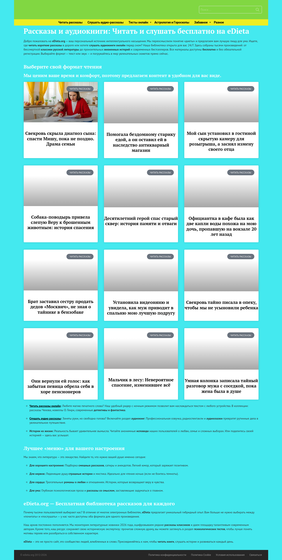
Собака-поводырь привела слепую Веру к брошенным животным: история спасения (60, 222)
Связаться (256, 555)
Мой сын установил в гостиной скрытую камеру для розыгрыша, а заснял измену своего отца (221, 141)
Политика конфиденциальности (167, 555)
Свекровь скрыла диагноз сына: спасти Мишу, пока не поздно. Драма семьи (60, 138)
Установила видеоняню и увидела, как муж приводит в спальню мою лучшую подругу (141, 307)
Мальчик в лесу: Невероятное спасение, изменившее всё (141, 382)
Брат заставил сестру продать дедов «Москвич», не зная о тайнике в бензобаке (60, 306)
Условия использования (230, 555)
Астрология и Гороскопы (171, 22)
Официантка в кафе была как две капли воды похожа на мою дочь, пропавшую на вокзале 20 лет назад (221, 226)
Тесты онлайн (138, 22)
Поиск (257, 10)
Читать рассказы (70, 22)
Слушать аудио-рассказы (105, 22)
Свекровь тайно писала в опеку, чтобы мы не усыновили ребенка (221, 304)
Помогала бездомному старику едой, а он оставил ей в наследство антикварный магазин (141, 142)
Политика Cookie (201, 555)
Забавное (201, 22)
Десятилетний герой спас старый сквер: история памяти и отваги (141, 220)
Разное (219, 22)
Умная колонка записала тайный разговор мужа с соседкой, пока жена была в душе (221, 386)
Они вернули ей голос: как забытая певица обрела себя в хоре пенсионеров (60, 386)
